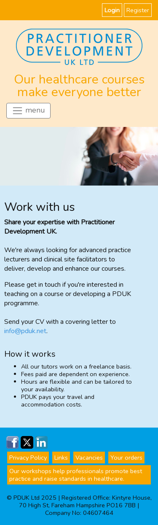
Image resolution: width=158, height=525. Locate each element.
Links (61, 457)
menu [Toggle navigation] (28, 110)
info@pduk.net (25, 331)
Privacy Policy (28, 457)
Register (137, 10)
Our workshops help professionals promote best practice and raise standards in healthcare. (75, 475)
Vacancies (89, 457)
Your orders (126, 457)
